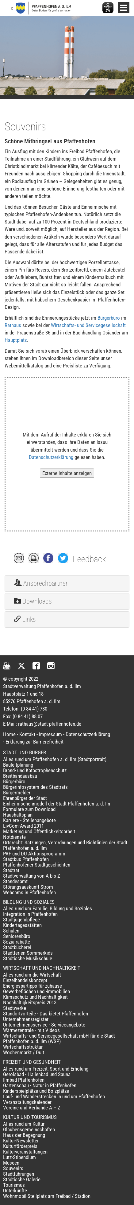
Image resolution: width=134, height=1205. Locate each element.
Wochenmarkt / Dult (23, 1052)
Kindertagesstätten (22, 925)
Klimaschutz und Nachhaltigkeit (35, 997)
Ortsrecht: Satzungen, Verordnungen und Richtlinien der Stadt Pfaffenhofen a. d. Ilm (65, 845)
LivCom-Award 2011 (23, 826)
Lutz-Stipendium (19, 1157)
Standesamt (15, 881)
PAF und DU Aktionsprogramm (34, 853)
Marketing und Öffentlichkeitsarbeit (39, 831)
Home (9, 734)
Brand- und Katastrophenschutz (35, 770)
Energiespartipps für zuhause (32, 986)
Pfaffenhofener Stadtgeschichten (36, 864)
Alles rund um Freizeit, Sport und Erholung (45, 1069)
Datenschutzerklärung (51, 457)
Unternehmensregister (25, 1019)
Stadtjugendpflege (21, 919)
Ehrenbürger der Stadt (25, 798)
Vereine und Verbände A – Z (31, 1107)
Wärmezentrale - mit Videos (31, 1030)
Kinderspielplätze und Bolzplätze (36, 1091)
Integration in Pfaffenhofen (30, 914)
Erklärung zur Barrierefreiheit (34, 742)
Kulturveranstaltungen (25, 1151)
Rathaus (13, 325)
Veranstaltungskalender (27, 1102)
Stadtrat (11, 870)
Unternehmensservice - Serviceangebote (44, 1024)
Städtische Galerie (21, 1179)
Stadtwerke (14, 1008)
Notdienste (14, 837)
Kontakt (27, 734)
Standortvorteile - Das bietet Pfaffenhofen (45, 1013)
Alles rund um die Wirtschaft (32, 975)
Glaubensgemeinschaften (29, 1129)
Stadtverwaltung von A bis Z (31, 876)
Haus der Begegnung (24, 1135)
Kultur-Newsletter (21, 1140)
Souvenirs (13, 1168)
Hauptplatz (16, 340)
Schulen (11, 930)
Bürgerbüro (109, 318)
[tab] (67, 583)
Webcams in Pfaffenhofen (29, 892)
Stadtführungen (18, 1174)
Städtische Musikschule (27, 958)
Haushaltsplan (18, 815)
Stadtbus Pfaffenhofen (26, 859)
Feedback (89, 559)
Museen (11, 1163)
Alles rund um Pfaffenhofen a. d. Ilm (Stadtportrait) (54, 759)
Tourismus (14, 1185)
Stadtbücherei (17, 947)
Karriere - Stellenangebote (29, 820)
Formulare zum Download (29, 809)
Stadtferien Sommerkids (28, 953)
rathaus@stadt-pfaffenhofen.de (49, 724)
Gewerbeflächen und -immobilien (36, 991)
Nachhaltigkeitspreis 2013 (29, 1002)
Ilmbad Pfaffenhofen (23, 1080)
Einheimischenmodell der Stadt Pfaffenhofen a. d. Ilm (57, 803)
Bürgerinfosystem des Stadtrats (35, 787)
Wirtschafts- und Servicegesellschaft (88, 325)
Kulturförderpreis (20, 1146)
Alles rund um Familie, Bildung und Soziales (47, 908)
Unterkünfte (15, 1190)
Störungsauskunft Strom (28, 887)
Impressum (50, 734)
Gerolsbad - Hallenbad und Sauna (37, 1074)
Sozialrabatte (16, 942)
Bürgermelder (16, 792)
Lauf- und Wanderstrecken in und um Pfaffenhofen (54, 1096)
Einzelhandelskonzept (25, 980)
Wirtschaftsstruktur (23, 1047)
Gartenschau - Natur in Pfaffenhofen (39, 1085)
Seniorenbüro (16, 936)
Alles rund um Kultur (23, 1124)
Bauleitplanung (18, 765)
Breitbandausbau (20, 776)
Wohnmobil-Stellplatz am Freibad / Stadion (46, 1196)
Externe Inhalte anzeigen (67, 473)
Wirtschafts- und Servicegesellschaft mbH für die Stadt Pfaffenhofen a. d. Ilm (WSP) (59, 1038)
